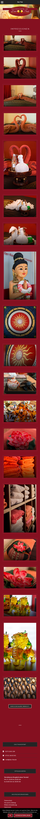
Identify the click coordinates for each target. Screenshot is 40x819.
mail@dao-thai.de (11, 759)
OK (10, 815)
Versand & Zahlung (10, 802)
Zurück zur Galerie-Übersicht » (20, 706)
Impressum (7, 807)
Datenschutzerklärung (23, 815)
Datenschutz (8, 800)
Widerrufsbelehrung (10, 805)
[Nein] (38, 813)
